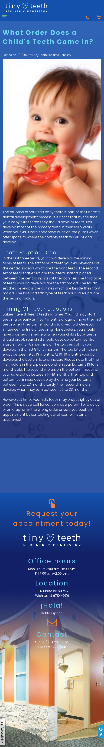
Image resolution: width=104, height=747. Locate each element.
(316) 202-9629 (57, 642)
